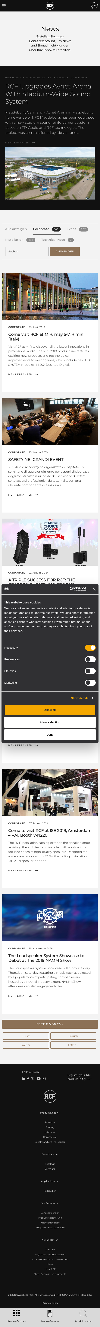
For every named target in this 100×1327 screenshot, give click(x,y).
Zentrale (50, 1249)
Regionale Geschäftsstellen (50, 1254)
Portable (50, 1122)
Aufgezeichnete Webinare (50, 1227)
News (50, 1264)
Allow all (50, 709)
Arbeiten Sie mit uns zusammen (50, 1259)
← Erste (25, 1036)
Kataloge (50, 1163)
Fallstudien (50, 1190)
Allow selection (50, 722)
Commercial (50, 1137)
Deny (50, 734)
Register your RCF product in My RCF (79, 1077)
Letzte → (73, 1045)
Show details (80, 698)
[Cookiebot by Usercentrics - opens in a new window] (69, 589)
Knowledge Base (50, 1222)
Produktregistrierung (50, 1217)
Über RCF (50, 1269)
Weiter (25, 1045)
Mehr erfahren (17, 142)
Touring (50, 1127)
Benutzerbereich (50, 1212)
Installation (50, 1132)
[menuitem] (50, 1303)
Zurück (73, 1036)
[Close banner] (94, 589)
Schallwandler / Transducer (50, 1141)
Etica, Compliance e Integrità (50, 1274)
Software (50, 1168)
